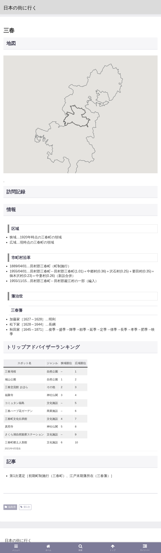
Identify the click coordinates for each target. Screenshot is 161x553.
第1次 (25, 506)
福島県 (10, 506)
